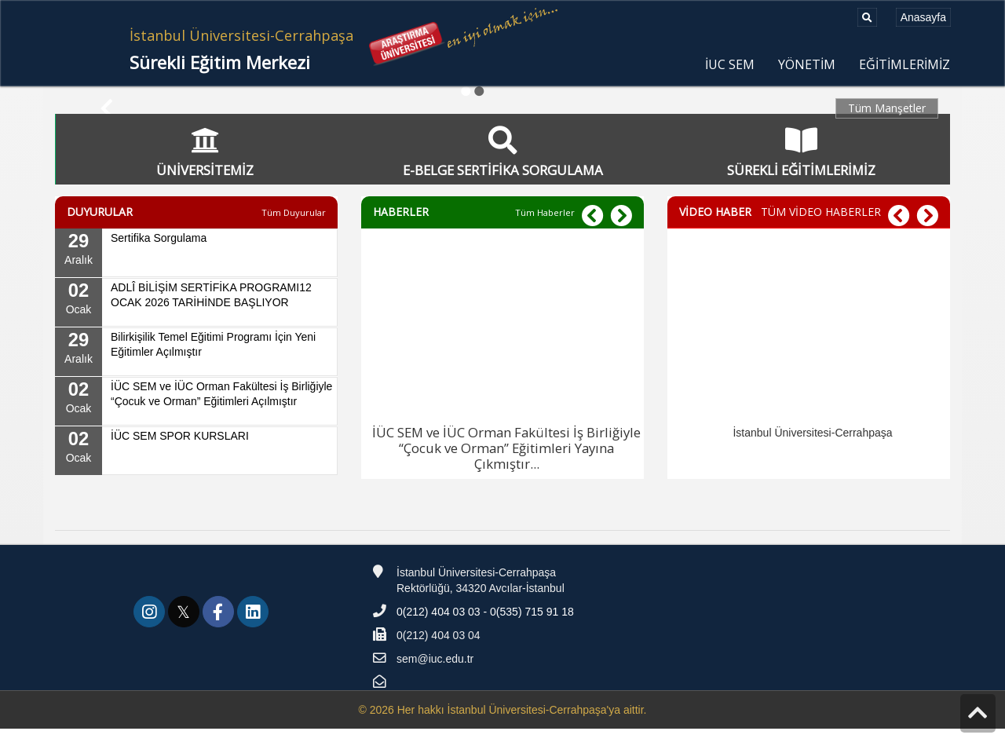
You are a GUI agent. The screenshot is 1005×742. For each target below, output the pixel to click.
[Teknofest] (720, 593)
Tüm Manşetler (887, 108)
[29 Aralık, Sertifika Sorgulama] (196, 266)
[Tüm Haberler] (545, 225)
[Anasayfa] (923, 17)
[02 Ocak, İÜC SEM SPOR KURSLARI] (196, 464)
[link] (150, 627)
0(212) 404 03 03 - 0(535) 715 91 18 (485, 625)
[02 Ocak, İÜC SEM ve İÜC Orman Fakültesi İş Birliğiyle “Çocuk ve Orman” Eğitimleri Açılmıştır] (196, 414)
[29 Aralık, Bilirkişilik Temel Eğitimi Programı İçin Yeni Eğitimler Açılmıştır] (196, 365)
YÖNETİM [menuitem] (806, 65)
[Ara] (867, 17)
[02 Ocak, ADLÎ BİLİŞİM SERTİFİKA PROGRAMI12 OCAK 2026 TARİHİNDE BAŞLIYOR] (196, 315)
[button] (621, 229)
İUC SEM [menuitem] (730, 65)
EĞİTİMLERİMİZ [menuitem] (904, 65)
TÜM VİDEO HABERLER (821, 224)
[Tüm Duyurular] (293, 225)
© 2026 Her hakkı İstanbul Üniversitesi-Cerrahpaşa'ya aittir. (502, 723)
